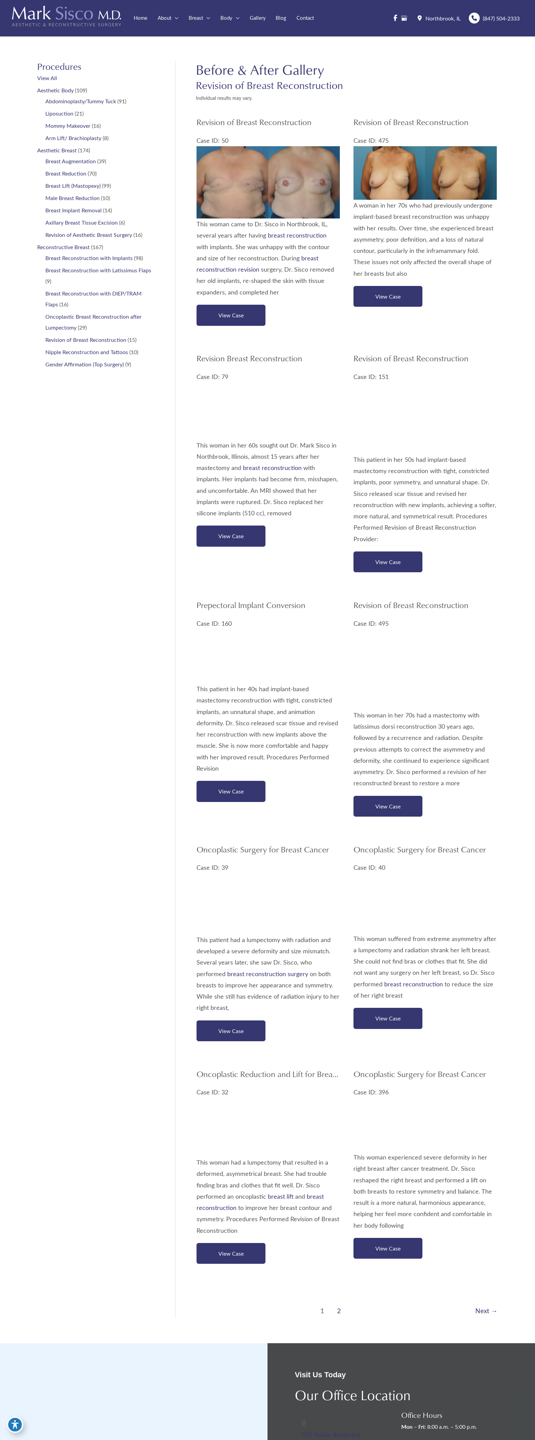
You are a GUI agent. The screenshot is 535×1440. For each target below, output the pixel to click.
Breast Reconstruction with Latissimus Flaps (98, 271)
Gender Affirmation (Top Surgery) (84, 365)
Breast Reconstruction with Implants (89, 258)
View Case (231, 316)
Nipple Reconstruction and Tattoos (86, 353)
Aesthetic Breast (57, 151)
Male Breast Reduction (72, 198)
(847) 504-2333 (493, 18)
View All (47, 78)
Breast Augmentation (70, 162)
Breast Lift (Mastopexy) (73, 186)
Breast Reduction (65, 174)
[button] (175, 18)
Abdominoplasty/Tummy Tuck (80, 102)
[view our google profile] (404, 18)
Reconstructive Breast (63, 248)
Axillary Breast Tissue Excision (81, 223)
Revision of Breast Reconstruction (85, 340)
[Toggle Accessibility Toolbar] (15, 1425)
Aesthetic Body (55, 91)
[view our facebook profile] (395, 18)
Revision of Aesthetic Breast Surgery (88, 235)
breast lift (280, 1200)
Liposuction (59, 114)
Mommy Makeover (67, 126)
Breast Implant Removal (73, 211)
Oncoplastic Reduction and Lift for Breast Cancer (281, 1077)
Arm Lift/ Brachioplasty (73, 138)
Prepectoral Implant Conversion (251, 607)
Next (486, 1315)
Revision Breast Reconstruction (249, 360)
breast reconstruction (297, 236)
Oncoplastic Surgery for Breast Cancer (263, 852)
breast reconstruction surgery (267, 977)
